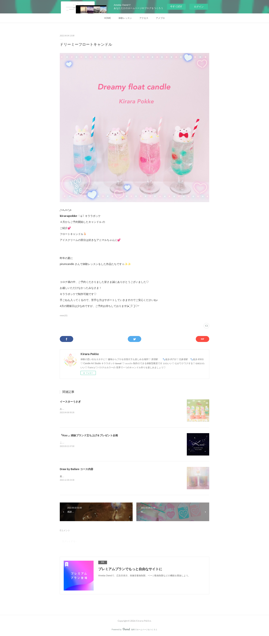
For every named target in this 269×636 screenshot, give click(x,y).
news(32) (63, 316)
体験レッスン (125, 18)
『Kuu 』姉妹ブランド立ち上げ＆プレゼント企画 (89, 435)
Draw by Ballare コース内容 (76, 469)
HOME (107, 18)
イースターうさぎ (70, 401)
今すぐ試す (176, 6)
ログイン (199, 6)
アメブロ (160, 18)
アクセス (143, 18)
